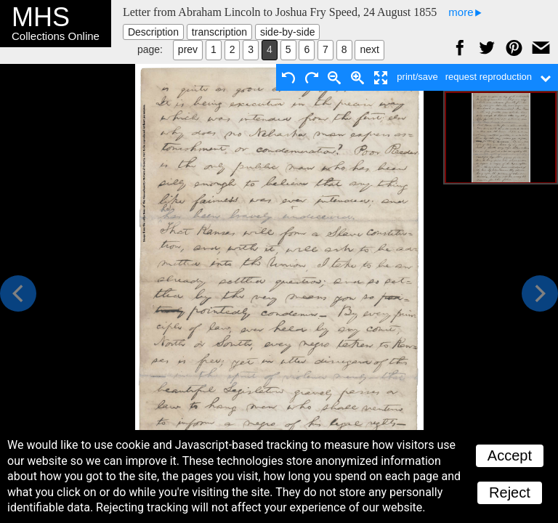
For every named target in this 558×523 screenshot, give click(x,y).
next (369, 49)
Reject (509, 492)
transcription (219, 32)
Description (153, 32)
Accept (510, 455)
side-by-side (287, 32)
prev (188, 49)
